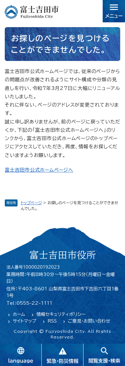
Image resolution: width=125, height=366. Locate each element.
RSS (52, 321)
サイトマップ (24, 321)
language (20, 355)
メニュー (114, 11)
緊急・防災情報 (62, 355)
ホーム (19, 314)
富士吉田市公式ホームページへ (39, 170)
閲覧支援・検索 (104, 355)
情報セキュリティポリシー (60, 314)
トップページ (31, 203)
